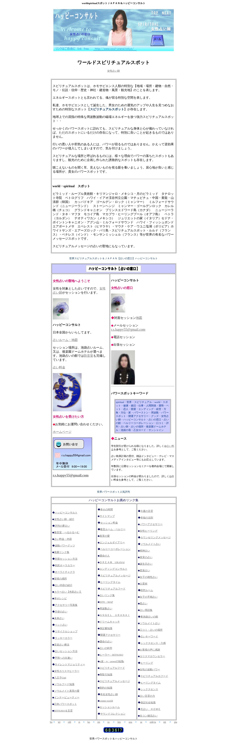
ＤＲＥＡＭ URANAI (112, 562)
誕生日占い (146, 563)
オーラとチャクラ (65, 572)
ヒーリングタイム (110, 582)
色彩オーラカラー (65, 565)
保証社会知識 (148, 702)
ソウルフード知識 (64, 684)
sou (130, 721)
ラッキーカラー (63, 638)
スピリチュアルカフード (154, 676)
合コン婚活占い (148, 715)
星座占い (145, 570)
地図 (139, 317)
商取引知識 (106, 674)
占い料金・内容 (63, 539)
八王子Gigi (60, 677)
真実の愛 (105, 535)
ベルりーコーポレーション (115, 549)
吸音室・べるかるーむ (66, 532)
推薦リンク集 (61, 552)
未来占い (59, 618)
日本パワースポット (65, 704)
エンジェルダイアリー (112, 542)
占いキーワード (149, 636)
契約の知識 (106, 687)
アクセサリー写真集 (66, 605)
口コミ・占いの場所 (151, 629)
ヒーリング (146, 662)
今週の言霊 (146, 511)
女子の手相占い (148, 596)
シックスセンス (149, 689)
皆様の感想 (60, 578)
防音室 (88, 355)
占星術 (143, 583)
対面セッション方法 (66, 558)
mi (98, 721)
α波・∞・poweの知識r (112, 661)
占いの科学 (106, 648)
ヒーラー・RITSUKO (111, 654)
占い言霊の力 (147, 695)
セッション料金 (109, 522)
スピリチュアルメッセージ (115, 575)
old (69, 721)
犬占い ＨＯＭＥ (150, 709)
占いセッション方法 (66, 651)
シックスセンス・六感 (153, 643)
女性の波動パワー (150, 669)
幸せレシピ (60, 598)
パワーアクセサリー (151, 524)
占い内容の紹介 (63, 585)
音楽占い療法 (61, 644)
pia (175, 721)
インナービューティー (66, 697)
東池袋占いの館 (149, 616)
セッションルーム (110, 707)
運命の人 (105, 555)
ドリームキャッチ (110, 621)
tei (59, 721)
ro (108, 721)
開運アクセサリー (110, 634)
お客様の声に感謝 (150, 649)
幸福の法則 (146, 517)
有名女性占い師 (109, 694)
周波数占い (106, 608)
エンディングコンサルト (113, 568)
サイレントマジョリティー (70, 664)
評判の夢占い (62, 525)
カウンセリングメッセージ (155, 537)
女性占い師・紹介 (64, 519)
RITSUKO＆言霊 (63, 710)
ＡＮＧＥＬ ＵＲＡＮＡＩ (115, 615)
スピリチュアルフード (112, 588)
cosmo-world (106, 700)
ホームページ (62, 431)
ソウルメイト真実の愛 (66, 690)
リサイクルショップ (66, 631)
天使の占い (61, 611)
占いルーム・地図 (65, 340)
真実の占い (146, 557)
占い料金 (59, 367)
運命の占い (106, 641)
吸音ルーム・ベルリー (112, 529)
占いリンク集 (107, 595)
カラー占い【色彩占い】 (68, 591)
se (141, 721)
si (79, 721)
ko (89, 721)
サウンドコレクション (112, 713)
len (119, 721)
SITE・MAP (106, 601)
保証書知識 (106, 628)
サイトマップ (107, 516)
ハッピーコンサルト (66, 512)
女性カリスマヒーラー (66, 671)
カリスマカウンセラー (152, 656)
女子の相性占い (148, 577)
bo (51, 721)
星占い (143, 603)
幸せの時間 (106, 509)
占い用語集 (146, 610)
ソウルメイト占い (150, 544)
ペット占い (61, 624)
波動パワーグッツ (65, 545)
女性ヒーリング (148, 530)
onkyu (153, 721)
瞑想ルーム (146, 590)
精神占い (145, 550)
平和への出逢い (63, 657)
